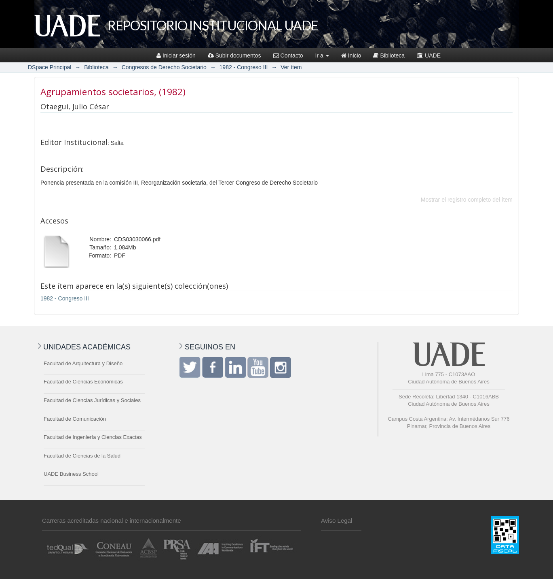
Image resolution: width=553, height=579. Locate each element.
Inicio (351, 55)
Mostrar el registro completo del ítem (467, 199)
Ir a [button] (322, 55)
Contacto (288, 55)
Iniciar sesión (176, 55)
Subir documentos (234, 55)
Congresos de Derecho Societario (164, 67)
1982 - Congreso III (244, 67)
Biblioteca (389, 55)
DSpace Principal (49, 67)
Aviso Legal (336, 520)
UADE (429, 55)
